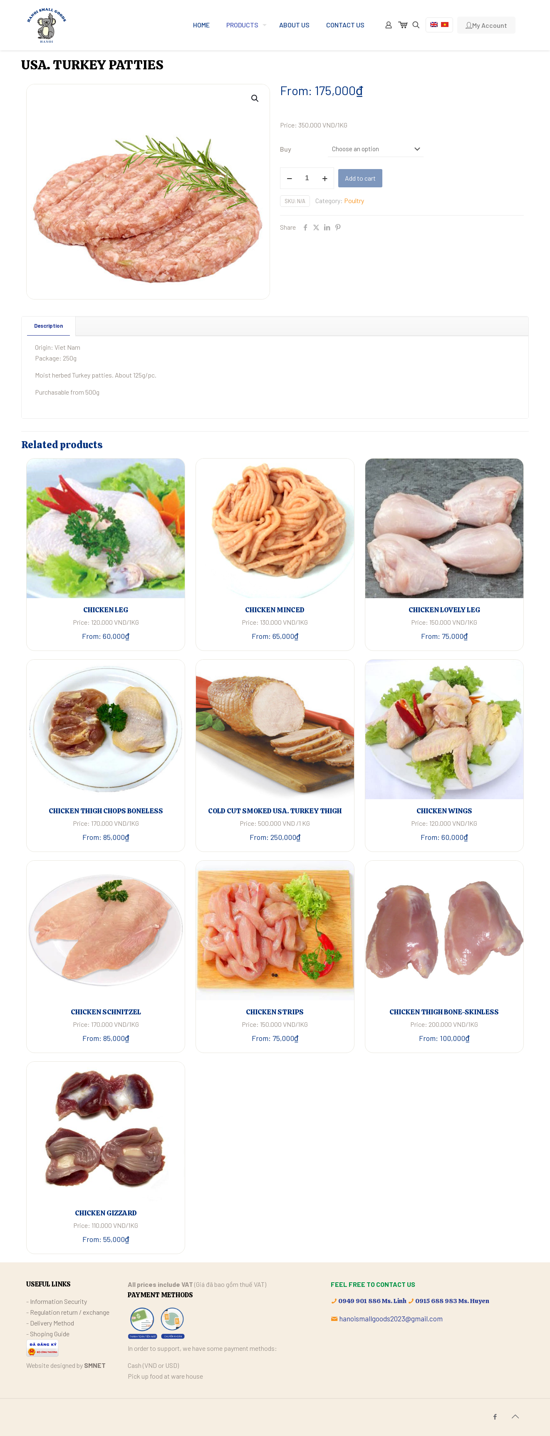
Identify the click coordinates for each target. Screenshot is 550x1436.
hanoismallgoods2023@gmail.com (391, 1318)
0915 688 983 (436, 1301)
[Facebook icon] (495, 1416)
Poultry (354, 200)
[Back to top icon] (515, 1416)
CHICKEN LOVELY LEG (444, 609)
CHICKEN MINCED (275, 609)
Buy (285, 149)
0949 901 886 (359, 1301)
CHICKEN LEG (105, 609)
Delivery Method (52, 1323)
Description (48, 325)
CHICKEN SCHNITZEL (106, 1011)
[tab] (49, 326)
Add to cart (360, 178)
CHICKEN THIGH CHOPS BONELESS (106, 810)
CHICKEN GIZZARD (106, 1213)
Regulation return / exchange (69, 1312)
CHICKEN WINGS (444, 810)
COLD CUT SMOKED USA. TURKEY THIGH (275, 810)
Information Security (58, 1301)
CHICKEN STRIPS (275, 1011)
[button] (255, 98)
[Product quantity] (307, 178)
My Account (486, 25)
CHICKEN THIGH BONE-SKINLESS (444, 1011)
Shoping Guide (49, 1334)
